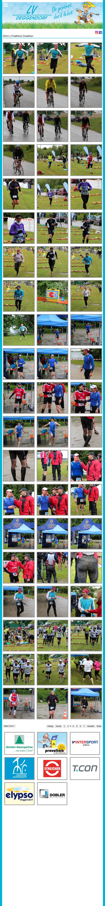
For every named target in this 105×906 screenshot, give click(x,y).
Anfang (50, 726)
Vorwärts (90, 726)
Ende (99, 726)
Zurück (58, 726)
